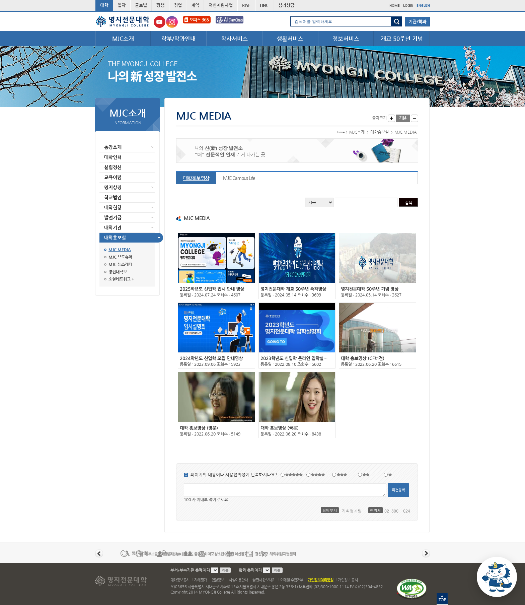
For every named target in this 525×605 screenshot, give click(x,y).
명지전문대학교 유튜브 (159, 22)
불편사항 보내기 (264, 580)
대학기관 (113, 227)
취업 (178, 5)
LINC (264, 5)
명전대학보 (117, 271)
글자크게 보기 (391, 118)
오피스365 (197, 22)
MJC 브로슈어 (120, 257)
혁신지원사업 (221, 5)
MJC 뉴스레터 (120, 264)
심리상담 (286, 5)
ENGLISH (423, 5)
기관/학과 (417, 21)
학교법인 (113, 197)
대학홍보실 (115, 237)
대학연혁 (113, 157)
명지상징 (113, 187)
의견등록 (398, 490)
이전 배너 (99, 553)
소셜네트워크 (119, 279)
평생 (160, 5)
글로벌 (141, 5)
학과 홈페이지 (250, 570)
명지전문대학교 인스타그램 (172, 22)
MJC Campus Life (239, 178)
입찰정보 (218, 580)
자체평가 (200, 580)
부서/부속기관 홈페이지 (190, 570)
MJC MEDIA (119, 249)
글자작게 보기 (414, 118)
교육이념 (113, 177)
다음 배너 (426, 553)
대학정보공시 (180, 580)
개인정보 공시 (348, 580)
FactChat (234, 22)
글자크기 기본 (403, 118)
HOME (394, 5)
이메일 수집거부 (291, 580)
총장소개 (113, 147)
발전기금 (113, 217)
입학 (122, 5)
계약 (195, 5)
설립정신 (113, 167)
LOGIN (408, 5)
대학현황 (113, 207)
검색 (396, 21)
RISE (246, 5)
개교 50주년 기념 (402, 38)
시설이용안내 (238, 580)
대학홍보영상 (196, 178)
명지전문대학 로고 (122, 21)
